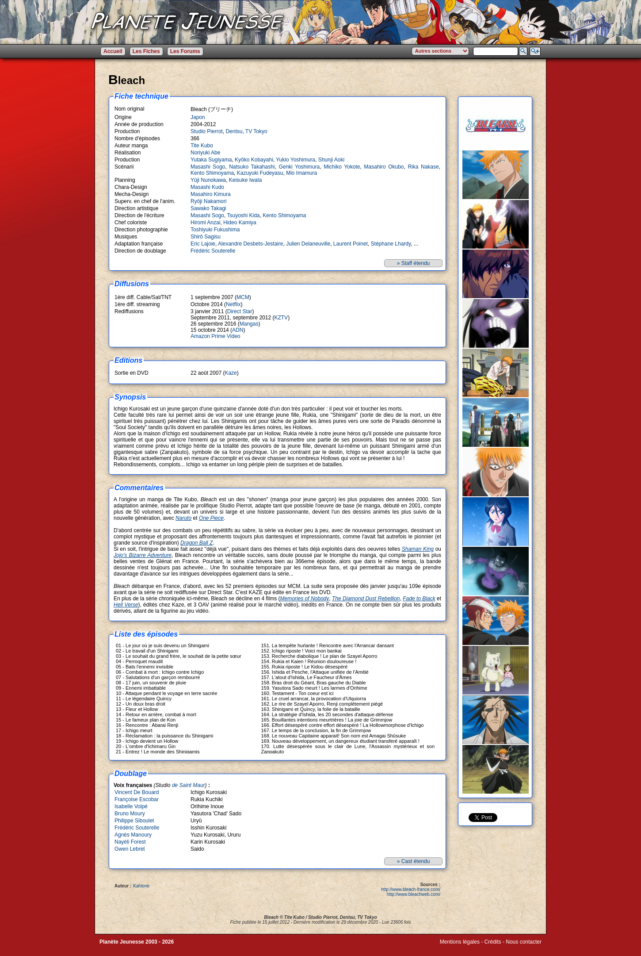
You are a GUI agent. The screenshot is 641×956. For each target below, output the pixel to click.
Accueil (112, 51)
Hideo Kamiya (239, 222)
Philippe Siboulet (134, 821)
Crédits (493, 942)
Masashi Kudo (207, 187)
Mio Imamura (301, 173)
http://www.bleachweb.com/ (413, 894)
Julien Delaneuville (308, 244)
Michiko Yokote (342, 167)
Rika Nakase (423, 167)
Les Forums (185, 51)
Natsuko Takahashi (252, 167)
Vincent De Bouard (136, 792)
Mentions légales (460, 942)
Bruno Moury (129, 813)
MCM (243, 297)
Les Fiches (146, 51)
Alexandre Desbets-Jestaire (250, 244)
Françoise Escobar (136, 799)
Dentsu (233, 131)
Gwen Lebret (129, 849)
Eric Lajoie (203, 244)
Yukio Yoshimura (295, 160)
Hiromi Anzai (205, 222)
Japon (198, 117)
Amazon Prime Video (215, 336)
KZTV (281, 318)
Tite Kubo (202, 145)
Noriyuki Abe (205, 153)
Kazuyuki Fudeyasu (260, 173)
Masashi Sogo (208, 167)
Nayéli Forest (130, 842)
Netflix (233, 304)
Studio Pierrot (207, 131)
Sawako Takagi (208, 208)
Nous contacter (524, 942)
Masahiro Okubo (384, 167)
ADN (237, 330)
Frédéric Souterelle (213, 251)
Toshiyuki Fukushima (215, 230)
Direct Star (239, 311)
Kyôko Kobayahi (254, 160)
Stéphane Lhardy (391, 244)
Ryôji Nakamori (208, 201)
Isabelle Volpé (131, 806)
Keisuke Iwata (245, 180)
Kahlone (141, 885)
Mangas (249, 324)
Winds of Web (456, 948)
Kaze (231, 373)
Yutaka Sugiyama (211, 160)
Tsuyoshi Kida (243, 215)
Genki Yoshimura (299, 167)
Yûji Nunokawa (208, 180)
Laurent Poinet (350, 244)
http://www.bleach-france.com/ (410, 889)
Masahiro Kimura (211, 194)
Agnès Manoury (133, 835)
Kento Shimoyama (212, 173)
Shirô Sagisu (206, 237)
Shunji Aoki (331, 160)
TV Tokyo (256, 131)
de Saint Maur (188, 785)
